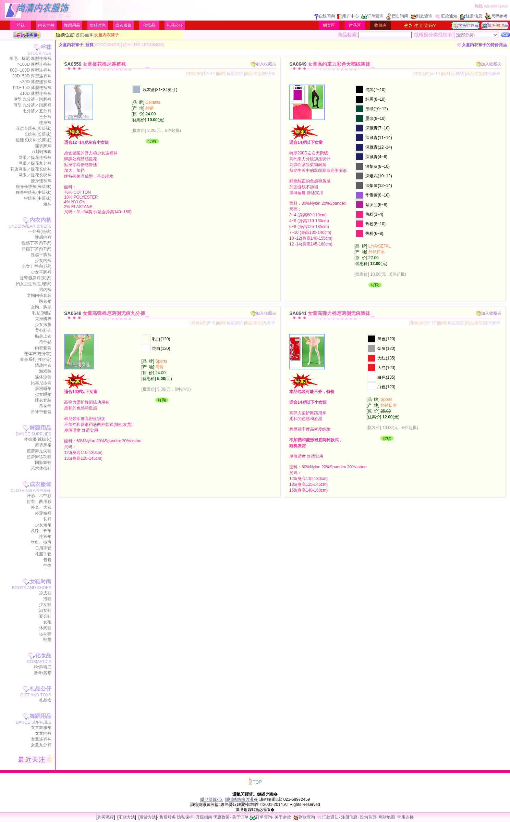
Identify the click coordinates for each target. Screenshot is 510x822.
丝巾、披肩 (41, 542)
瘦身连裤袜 (41, 180)
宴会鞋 (45, 616)
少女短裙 (43, 524)
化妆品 (149, 25)
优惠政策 (221, 817)
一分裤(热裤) (39, 231)
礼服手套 (43, 554)
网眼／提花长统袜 (35, 175)
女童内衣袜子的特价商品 (482, 44)
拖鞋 (47, 598)
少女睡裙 (43, 394)
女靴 (47, 622)
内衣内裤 (46, 25)
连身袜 (45, 122)
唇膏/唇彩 (42, 672)
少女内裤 (43, 260)
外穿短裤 (43, 513)
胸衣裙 (45, 301)
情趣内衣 (43, 365)
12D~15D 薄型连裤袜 (31, 87)
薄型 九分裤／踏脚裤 (32, 105)
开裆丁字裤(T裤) (36, 248)
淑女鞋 (45, 610)
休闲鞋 (45, 627)
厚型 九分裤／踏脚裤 (32, 99)
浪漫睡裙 (43, 388)
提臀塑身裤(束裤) (35, 278)
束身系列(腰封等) (35, 359)
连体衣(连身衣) (37, 353)
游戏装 (45, 371)
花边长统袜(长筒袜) (33, 128)
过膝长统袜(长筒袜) (33, 140)
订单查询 (372, 16)
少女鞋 (45, 604)
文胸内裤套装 (39, 295)
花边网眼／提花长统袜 (30, 169)
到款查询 (421, 16)
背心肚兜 (43, 330)
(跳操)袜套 (41, 151)
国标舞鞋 (43, 462)
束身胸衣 (43, 318)
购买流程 (105, 817)
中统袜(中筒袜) (37, 198)
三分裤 (45, 116)
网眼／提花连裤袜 (35, 157)
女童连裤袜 (41, 739)
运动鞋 (45, 633)
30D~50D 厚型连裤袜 (31, 76)
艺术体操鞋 (41, 468)
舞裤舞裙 (43, 445)
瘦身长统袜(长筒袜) (33, 186)
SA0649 (329, 64)
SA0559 (95, 64)
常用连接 (405, 817)
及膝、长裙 (41, 530)
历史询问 (397, 16)
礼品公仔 (175, 25)
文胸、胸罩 (41, 307)
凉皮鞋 (45, 593)
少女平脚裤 (41, 272)
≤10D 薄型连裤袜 (35, 93)
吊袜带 (45, 406)
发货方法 (147, 817)
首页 (80, 35)
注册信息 (471, 16)
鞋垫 (47, 639)
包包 (47, 559)
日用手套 (43, 548)
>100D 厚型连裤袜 (34, 64)
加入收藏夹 (263, 64)
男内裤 (45, 289)
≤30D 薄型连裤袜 (35, 81)
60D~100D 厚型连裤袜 (30, 70)
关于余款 (283, 817)
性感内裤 (43, 237)
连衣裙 (45, 536)
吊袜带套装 (41, 411)
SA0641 (329, 313)
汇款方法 (127, 817)
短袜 (47, 204)
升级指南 (204, 817)
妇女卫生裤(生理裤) (33, 283)
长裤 (47, 519)
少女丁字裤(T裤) (36, 266)
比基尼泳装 (41, 382)
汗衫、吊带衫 (39, 495)
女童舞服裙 (41, 727)
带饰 (47, 565)
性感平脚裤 (41, 254)
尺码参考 (496, 16)
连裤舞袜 (43, 145)
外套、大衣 (41, 507)
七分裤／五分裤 (37, 111)
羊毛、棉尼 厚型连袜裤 (30, 58)
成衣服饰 (123, 25)
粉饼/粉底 (42, 667)
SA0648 (104, 313)
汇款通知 (446, 16)
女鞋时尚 (97, 25)
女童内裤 (43, 733)
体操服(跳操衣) (37, 439)
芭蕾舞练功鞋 (39, 456)
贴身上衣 (43, 336)
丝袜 (20, 25)
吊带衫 (45, 342)
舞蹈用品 (72, 25)
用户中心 (348, 16)
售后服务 (167, 817)
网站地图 (386, 817)
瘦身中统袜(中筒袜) (33, 192)
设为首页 (368, 817)
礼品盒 (45, 700)
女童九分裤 (41, 745)
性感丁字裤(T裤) (36, 243)
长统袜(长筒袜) (37, 134)
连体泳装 (43, 377)
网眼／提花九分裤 (35, 163)
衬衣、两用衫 (39, 501)
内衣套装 (43, 347)
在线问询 (324, 16)
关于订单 (240, 817)
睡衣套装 (43, 400)
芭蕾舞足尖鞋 (39, 450)
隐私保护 (185, 817)
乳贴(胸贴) (41, 313)
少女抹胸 (43, 324)
